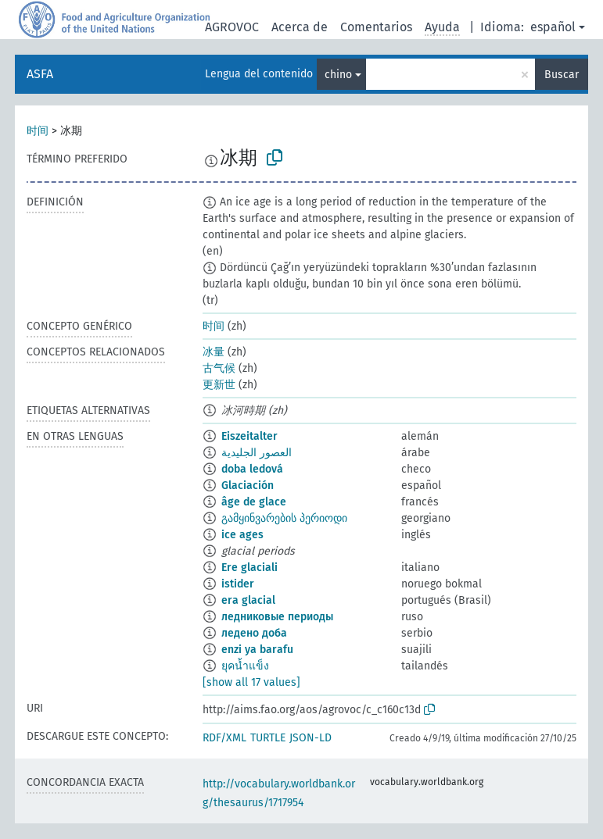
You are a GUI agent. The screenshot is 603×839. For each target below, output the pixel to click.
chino (338, 74)
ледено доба (254, 633)
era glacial (248, 600)
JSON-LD (310, 737)
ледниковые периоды (277, 616)
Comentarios (376, 27)
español (553, 27)
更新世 (219, 384)
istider (237, 584)
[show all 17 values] (251, 682)
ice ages (242, 534)
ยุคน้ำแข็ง (245, 666)
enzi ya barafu (257, 649)
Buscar (561, 74)
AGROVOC (232, 27)
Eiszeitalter (249, 436)
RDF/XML (224, 737)
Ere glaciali (249, 567)
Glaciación (247, 485)
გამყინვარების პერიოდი (284, 518)
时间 (37, 130)
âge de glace (253, 502)
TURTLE (267, 737)
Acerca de (299, 27)
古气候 (219, 368)
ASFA (40, 73)
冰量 (213, 352)
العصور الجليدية (256, 452)
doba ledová (252, 469)
